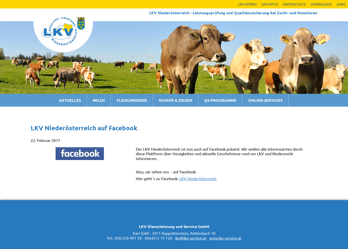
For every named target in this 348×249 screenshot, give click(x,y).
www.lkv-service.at (225, 237)
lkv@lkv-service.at (190, 237)
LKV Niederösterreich (198, 178)
